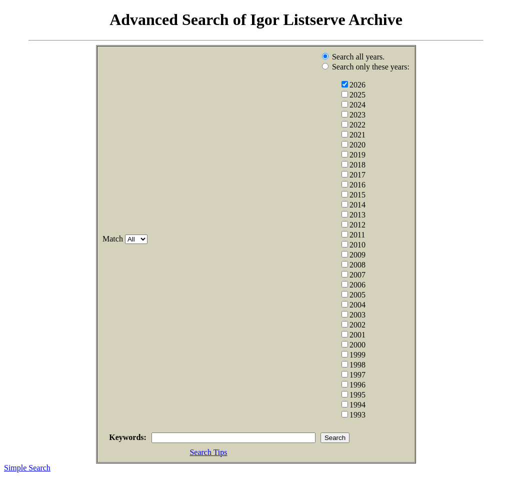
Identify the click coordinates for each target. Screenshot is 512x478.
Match (97, 238)
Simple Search (27, 469)
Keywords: (112, 438)
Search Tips (208, 454)
